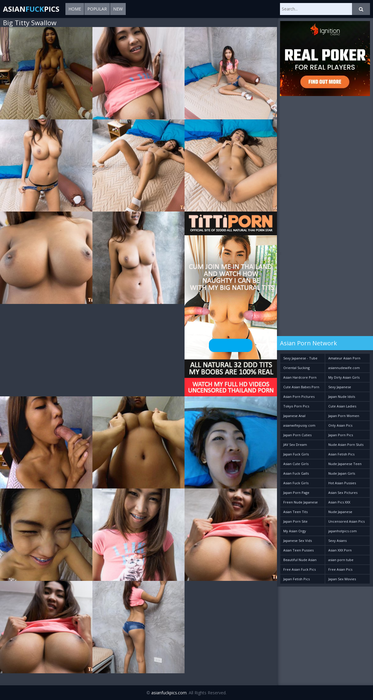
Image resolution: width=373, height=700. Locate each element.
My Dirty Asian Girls (343, 377)
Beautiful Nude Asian (300, 559)
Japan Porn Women (343, 415)
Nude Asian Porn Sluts (345, 444)
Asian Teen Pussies (298, 550)
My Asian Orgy (294, 531)
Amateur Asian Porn (344, 358)
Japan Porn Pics (340, 435)
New (118, 9)
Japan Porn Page (296, 492)
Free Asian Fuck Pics (299, 569)
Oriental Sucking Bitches (296, 368)
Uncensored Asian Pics (346, 521)
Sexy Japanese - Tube (300, 358)
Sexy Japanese (339, 387)
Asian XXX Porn (340, 550)
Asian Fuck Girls (295, 483)
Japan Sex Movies (342, 579)
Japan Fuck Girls (296, 454)
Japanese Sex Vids (297, 540)
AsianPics (31, 9)
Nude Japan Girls (341, 473)
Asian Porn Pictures (298, 396)
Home (74, 9)
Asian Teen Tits (295, 511)
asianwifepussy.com (299, 425)
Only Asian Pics (340, 425)
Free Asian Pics (340, 569)
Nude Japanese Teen (345, 463)
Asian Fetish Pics (341, 454)
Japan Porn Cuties (297, 435)
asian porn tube (340, 559)
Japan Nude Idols (341, 396)
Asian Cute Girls (295, 463)
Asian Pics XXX (339, 502)
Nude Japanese (340, 511)
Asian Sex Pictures (342, 492)
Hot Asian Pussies (342, 483)
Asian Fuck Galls (296, 473)
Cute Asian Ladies (342, 406)
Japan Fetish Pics (296, 579)
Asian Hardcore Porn (300, 377)
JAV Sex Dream (295, 444)
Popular (97, 9)
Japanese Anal (294, 415)
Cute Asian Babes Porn (301, 387)
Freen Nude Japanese (300, 502)
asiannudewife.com (344, 367)
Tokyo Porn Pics (296, 406)
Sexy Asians (337, 540)
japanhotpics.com (342, 531)
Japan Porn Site (295, 521)
